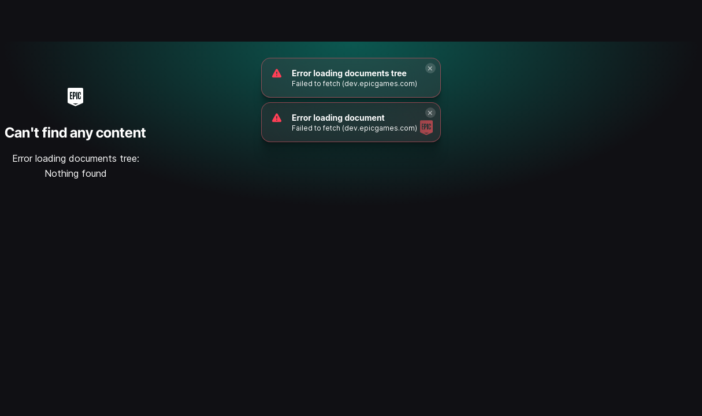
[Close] (430, 68)
